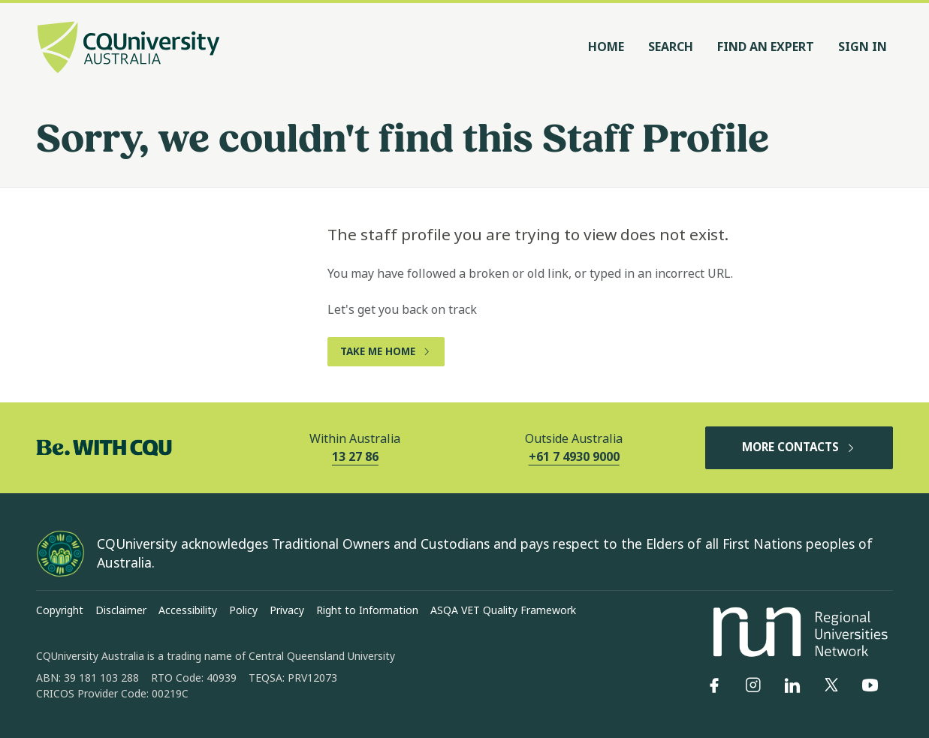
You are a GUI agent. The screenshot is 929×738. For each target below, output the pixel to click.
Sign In (862, 47)
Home (606, 47)
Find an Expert (765, 47)
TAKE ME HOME (386, 351)
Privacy (287, 610)
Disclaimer (120, 610)
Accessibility (187, 610)
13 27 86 (355, 456)
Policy (243, 610)
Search (670, 47)
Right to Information (367, 610)
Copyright (59, 610)
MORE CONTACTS (799, 447)
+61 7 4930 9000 (574, 456)
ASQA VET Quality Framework (503, 610)
